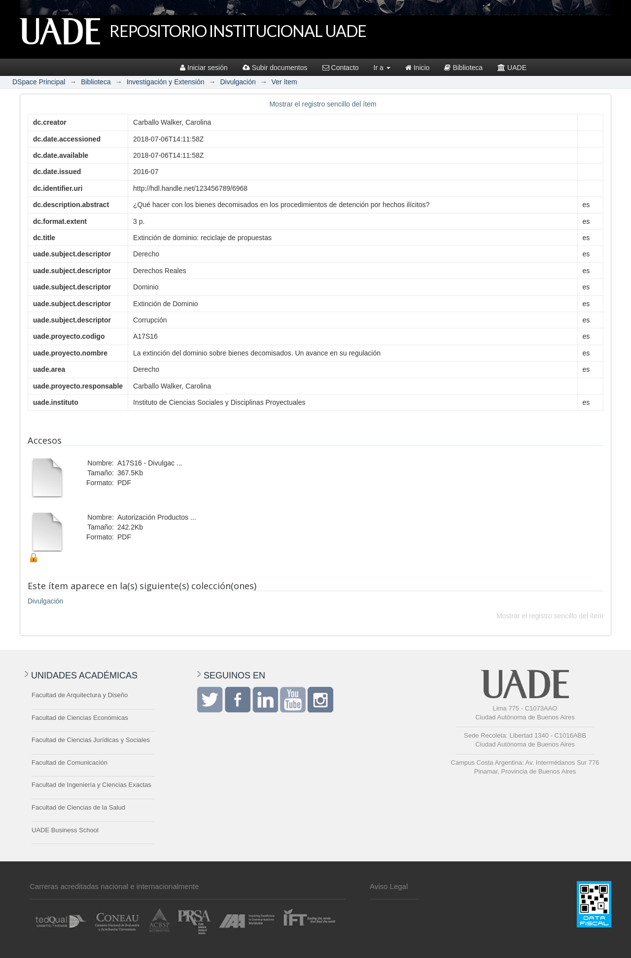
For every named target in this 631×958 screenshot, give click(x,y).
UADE (511, 67)
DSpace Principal (38, 82)
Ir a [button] (382, 67)
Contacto (340, 67)
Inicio (417, 67)
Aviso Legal (389, 886)
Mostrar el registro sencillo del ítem (322, 104)
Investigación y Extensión (166, 82)
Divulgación (237, 82)
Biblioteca (463, 67)
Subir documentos (275, 67)
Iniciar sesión (204, 67)
